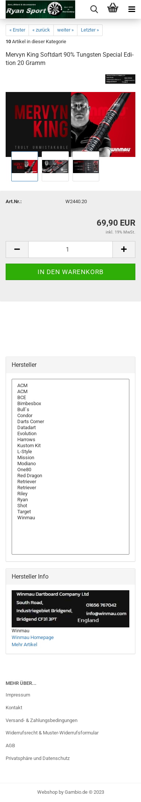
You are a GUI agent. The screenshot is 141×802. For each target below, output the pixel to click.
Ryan (70, 500)
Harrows (70, 440)
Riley (70, 494)
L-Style (70, 452)
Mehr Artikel (24, 644)
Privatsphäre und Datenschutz (38, 758)
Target (70, 512)
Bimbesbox (70, 404)
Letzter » (90, 30)
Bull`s (70, 410)
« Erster (17, 30)
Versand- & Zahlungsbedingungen (41, 720)
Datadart (70, 428)
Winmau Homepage (33, 637)
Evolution (70, 434)
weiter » (65, 30)
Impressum (18, 695)
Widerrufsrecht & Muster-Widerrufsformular (52, 733)
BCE (70, 398)
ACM (70, 386)
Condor (70, 416)
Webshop (47, 792)
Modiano (70, 464)
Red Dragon (70, 476)
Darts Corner (70, 422)
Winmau (70, 518)
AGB (10, 745)
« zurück (41, 30)
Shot (70, 506)
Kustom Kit (70, 446)
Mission (70, 458)
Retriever (70, 482)
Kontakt (14, 707)
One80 (70, 470)
